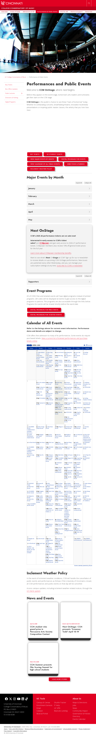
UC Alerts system (33, 591)
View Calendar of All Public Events (45, 164)
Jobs (74, 705)
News (75, 708)
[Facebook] (6, 699)
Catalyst (40, 711)
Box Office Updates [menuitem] (11, 89)
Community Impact (80, 711)
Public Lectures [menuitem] (13, 93)
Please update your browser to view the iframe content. (59, 455)
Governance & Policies (81, 713)
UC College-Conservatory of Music (15, 77)
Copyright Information (20, 731)
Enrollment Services (44, 705)
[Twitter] (10, 699)
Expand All (79, 183)
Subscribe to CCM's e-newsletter (69, 266)
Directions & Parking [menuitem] (11, 98)
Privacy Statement (84, 729)
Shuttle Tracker (60, 702)
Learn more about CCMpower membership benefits (50, 253)
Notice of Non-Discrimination (34, 729)
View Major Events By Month (42, 159)
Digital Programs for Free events (44, 310)
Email (39, 708)
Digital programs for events (74, 159)
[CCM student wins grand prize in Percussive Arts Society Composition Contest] (43, 611)
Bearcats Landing (61, 711)
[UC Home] (11, 3)
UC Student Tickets (54, 154)
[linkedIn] (22, 699)
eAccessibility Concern (70, 729)
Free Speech (8, 731)
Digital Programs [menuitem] (10, 102)
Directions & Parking (76, 164)
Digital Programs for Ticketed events (46, 315)
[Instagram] (14, 699)
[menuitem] (4, 11)
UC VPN (57, 708)
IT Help (57, 705)
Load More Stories (59, 679)
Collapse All (88, 183)
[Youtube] (18, 699)
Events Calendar (79, 719)
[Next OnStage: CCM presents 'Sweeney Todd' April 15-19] (76, 611)
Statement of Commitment (53, 729)
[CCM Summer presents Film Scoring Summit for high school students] (43, 651)
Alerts (6, 729)
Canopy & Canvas (43, 702)
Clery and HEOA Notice (16, 729)
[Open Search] (89, 3)
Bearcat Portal (42, 713)
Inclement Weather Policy (41, 169)
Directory (76, 716)
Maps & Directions (80, 702)
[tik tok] (26, 699)
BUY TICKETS (34, 154)
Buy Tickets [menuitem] (8, 85)
